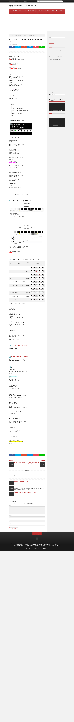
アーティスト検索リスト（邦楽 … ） (16, 10)
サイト (10, 523)
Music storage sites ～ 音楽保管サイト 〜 (24, 5)
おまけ (12, 115)
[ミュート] (61, 110)
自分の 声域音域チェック (15, 107)
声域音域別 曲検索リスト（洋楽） (36, 544)
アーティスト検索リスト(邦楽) (16, 112)
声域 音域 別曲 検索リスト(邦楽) (16, 113)
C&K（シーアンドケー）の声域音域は (17, 108)
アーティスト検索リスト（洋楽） (29, 10)
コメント (10, 505)
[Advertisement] (37, 24)
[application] (57, 107)
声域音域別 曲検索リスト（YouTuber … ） (50, 544)
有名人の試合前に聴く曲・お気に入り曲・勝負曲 (36, 545)
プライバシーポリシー (56, 545)
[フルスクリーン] (63, 110)
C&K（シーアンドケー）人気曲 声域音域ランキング (20, 110)
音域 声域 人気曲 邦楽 (13, 44)
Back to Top (37, 534)
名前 (10, 515)
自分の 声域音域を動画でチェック (20, 545)
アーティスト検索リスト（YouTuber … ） (43, 10)
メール (10, 519)
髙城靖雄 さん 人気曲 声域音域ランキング (21, 481)
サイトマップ (48, 545)
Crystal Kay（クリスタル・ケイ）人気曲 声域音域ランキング (25, 486)
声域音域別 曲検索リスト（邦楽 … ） (57, 10)
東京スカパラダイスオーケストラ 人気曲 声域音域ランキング (25, 492)
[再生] (49, 110)
